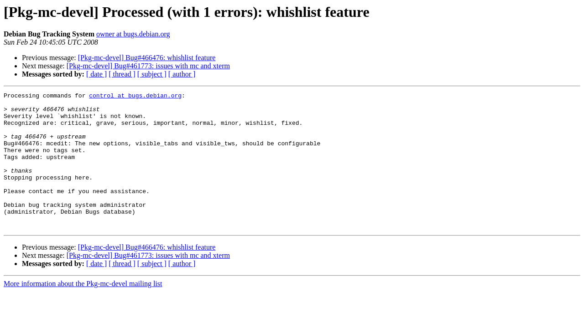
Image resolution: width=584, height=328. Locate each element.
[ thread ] (122, 74)
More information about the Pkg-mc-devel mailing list (83, 311)
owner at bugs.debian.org (133, 34)
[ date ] (96, 74)
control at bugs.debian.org (135, 96)
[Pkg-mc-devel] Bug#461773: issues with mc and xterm (148, 66)
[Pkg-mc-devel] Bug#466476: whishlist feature (147, 58)
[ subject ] (152, 74)
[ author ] (182, 74)
